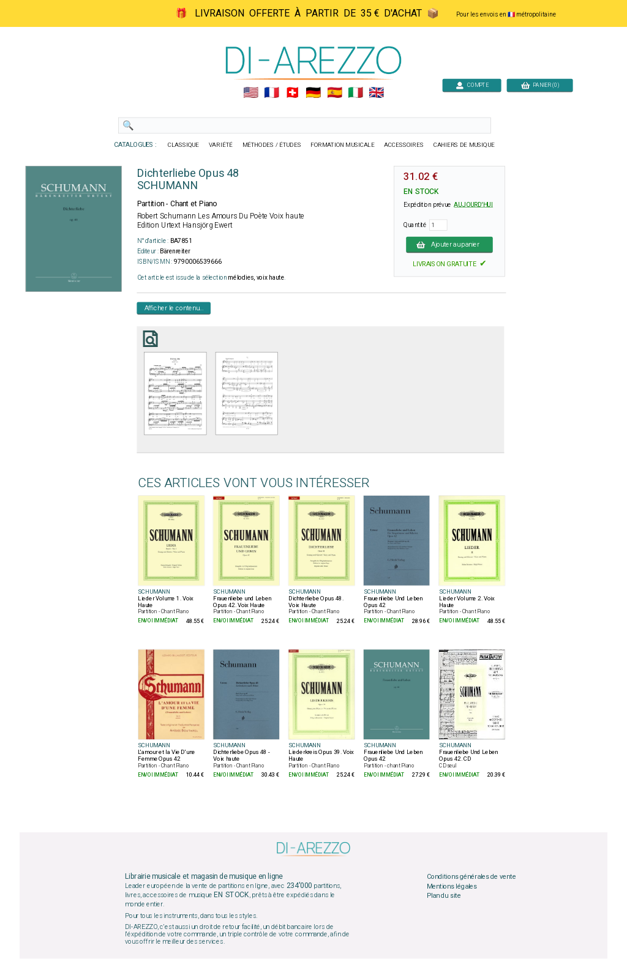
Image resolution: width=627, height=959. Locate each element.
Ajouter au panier (449, 244)
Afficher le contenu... (174, 308)
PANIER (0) (540, 85)
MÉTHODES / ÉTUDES (271, 145)
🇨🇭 (292, 93)
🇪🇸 (334, 93)
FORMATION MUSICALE (342, 145)
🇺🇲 (250, 93)
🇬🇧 (376, 93)
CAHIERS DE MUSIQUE (464, 145)
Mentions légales (452, 887)
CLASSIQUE (184, 145)
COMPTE (472, 85)
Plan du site (444, 896)
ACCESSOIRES (404, 145)
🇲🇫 (271, 93)
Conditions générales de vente (471, 877)
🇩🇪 (313, 93)
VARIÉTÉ (221, 145)
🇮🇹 (355, 93)
